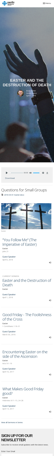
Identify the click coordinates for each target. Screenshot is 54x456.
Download (10, 178)
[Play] (7, 173)
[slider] (16, 173)
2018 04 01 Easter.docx (12, 194)
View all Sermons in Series (12, 422)
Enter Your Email (8, 451)
